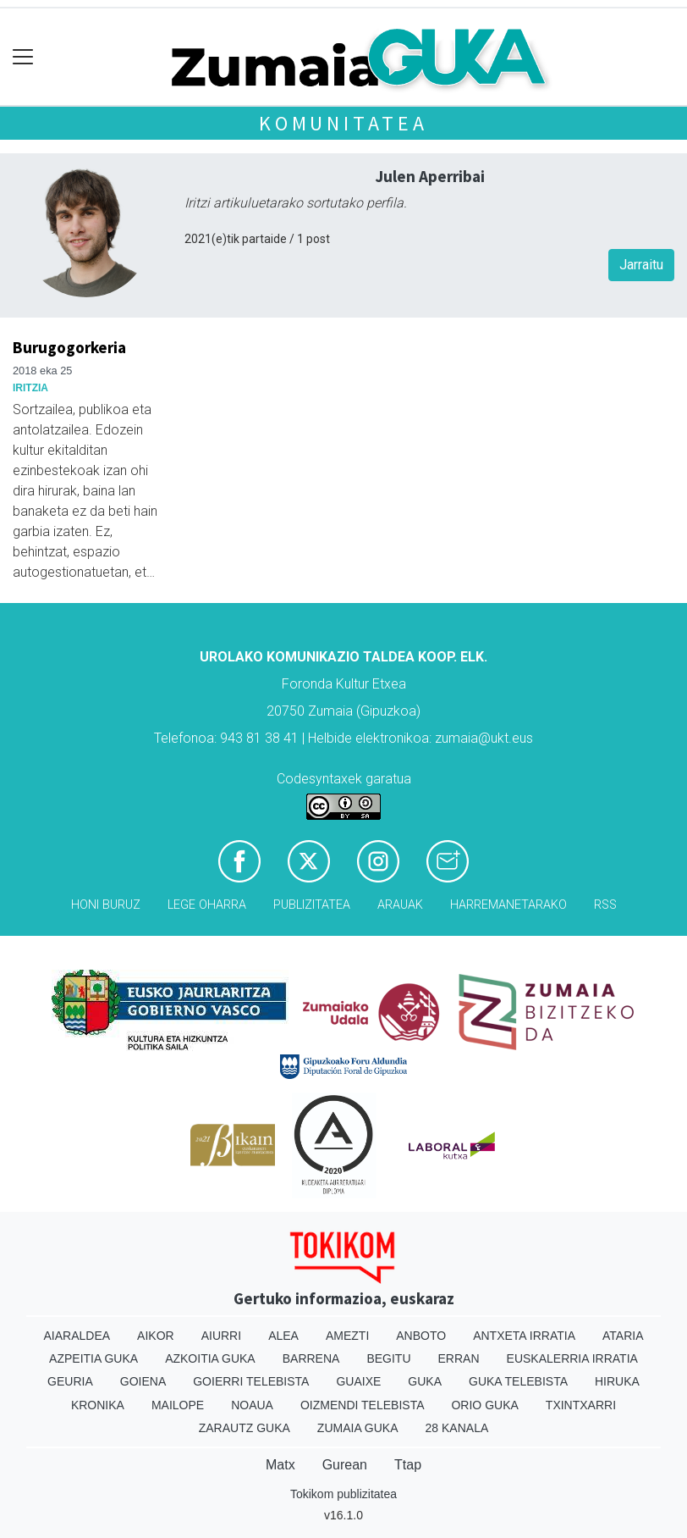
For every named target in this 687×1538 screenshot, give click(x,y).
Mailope (177, 1405)
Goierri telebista (251, 1381)
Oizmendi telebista (362, 1405)
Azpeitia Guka (93, 1358)
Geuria (70, 1381)
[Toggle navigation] (23, 57)
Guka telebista (518, 1381)
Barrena (311, 1358)
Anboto (421, 1335)
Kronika (97, 1405)
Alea (283, 1335)
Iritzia (30, 388)
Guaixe (358, 1381)
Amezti (347, 1335)
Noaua (252, 1405)
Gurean (344, 1465)
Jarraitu (641, 265)
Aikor (155, 1335)
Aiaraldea (77, 1335)
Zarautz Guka (244, 1428)
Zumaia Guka (357, 1428)
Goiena (143, 1381)
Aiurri (221, 1335)
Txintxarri (581, 1405)
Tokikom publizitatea (343, 1494)
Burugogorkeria (69, 347)
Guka (425, 1381)
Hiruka (617, 1381)
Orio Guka (484, 1405)
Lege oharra (207, 905)
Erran (459, 1358)
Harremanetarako (508, 905)
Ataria (623, 1335)
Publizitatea (311, 905)
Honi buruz (105, 905)
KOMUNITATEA (343, 123)
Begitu (388, 1358)
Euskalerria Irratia (572, 1358)
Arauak (400, 905)
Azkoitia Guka (210, 1358)
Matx (280, 1465)
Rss (605, 905)
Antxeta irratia (524, 1335)
